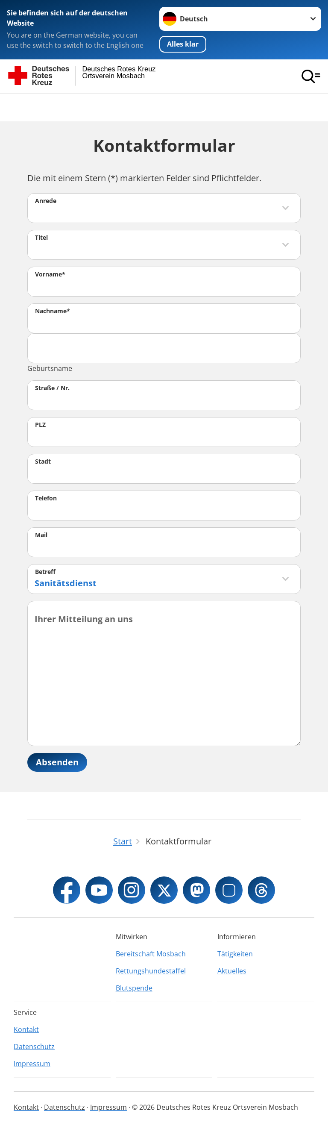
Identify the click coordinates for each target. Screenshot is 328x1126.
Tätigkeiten (235, 953)
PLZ (40, 424)
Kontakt (26, 1029)
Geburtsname (49, 368)
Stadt (43, 461)
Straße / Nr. (52, 388)
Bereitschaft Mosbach (151, 953)
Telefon (46, 498)
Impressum (32, 1063)
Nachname (52, 311)
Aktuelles (231, 971)
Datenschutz (34, 1046)
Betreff (45, 571)
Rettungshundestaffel (151, 971)
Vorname (50, 274)
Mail (41, 535)
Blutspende (134, 988)
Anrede (45, 201)
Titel (41, 237)
